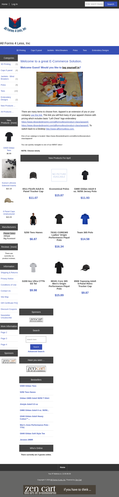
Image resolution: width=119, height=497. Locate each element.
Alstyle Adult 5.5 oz (29, 404)
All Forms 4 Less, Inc (57, 480)
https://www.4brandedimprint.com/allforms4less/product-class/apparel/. (55, 122)
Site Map (5, 297)
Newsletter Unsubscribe (6, 316)
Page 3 (4, 338)
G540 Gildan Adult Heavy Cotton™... (31, 417)
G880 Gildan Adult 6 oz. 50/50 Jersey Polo (85, 190)
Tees (85, 50)
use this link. (37, 115)
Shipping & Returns (9, 272)
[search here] (36, 339)
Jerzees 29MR (26, 440)
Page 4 (4, 344)
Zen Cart (78, 480)
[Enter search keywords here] (94, 4)
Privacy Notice (7, 278)
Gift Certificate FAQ (9, 303)
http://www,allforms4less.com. (60, 129)
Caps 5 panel (36, 50)
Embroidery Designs (100, 50)
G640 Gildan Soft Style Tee (32, 433)
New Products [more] (9, 121)
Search (36, 330)
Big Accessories (9, 238)
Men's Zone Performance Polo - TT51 (34, 426)
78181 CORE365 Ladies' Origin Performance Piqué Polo (59, 236)
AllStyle (9, 236)
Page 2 (4, 332)
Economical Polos (59, 189)
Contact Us (6, 291)
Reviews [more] (9, 247)
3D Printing (21, 50)
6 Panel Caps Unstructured (9, 204)
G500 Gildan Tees (9, 141)
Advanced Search (36, 351)
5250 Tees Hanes (33, 232)
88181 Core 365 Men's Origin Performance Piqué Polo (59, 285)
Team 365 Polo (85, 232)
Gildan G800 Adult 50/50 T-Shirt (34, 398)
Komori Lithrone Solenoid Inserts (9, 173)
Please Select (9, 233)
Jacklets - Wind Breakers (57, 50)
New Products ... (8, 106)
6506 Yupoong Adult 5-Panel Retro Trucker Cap (85, 283)
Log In (15, 4)
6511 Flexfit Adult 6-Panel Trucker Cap (33, 190)
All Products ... (7, 112)
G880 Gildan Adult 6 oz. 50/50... (34, 410)
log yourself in (70, 67)
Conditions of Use (8, 285)
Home (4, 4)
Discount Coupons (9, 309)
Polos (75, 50)
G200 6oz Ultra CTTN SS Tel (33, 282)
